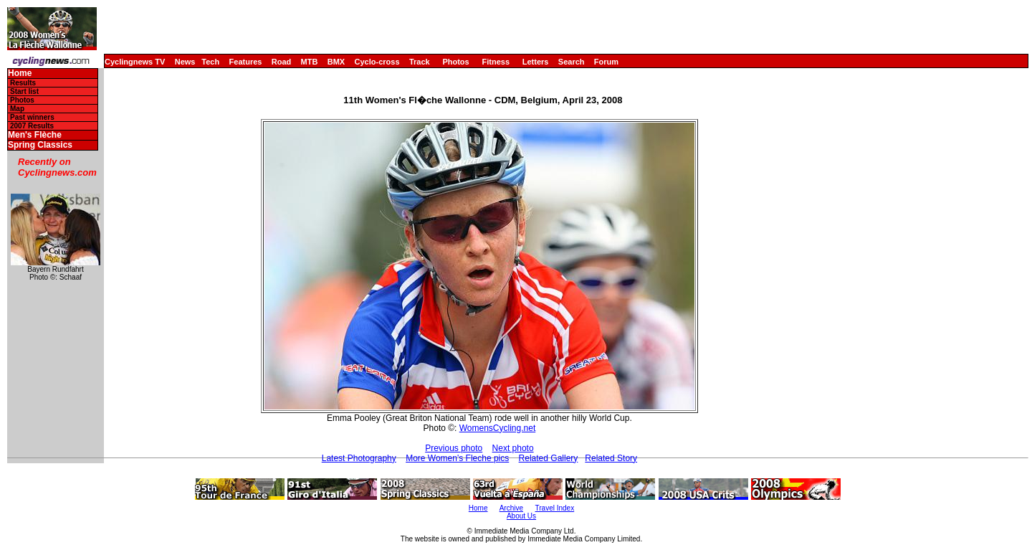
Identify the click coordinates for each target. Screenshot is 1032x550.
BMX (336, 61)
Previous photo (453, 448)
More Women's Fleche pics (457, 458)
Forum (606, 61)
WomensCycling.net (497, 428)
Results (23, 83)
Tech (210, 61)
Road (282, 61)
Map (17, 109)
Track (419, 61)
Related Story (611, 458)
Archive (511, 508)
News (185, 61)
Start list (24, 91)
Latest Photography (359, 458)
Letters (535, 61)
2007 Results (32, 126)
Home (20, 73)
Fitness (496, 61)
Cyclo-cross (377, 61)
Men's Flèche (35, 135)
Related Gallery (548, 458)
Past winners (32, 117)
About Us (521, 516)
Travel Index (555, 508)
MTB (309, 61)
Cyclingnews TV (135, 61)
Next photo (513, 448)
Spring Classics (40, 145)
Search (571, 61)
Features (245, 61)
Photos (455, 61)
